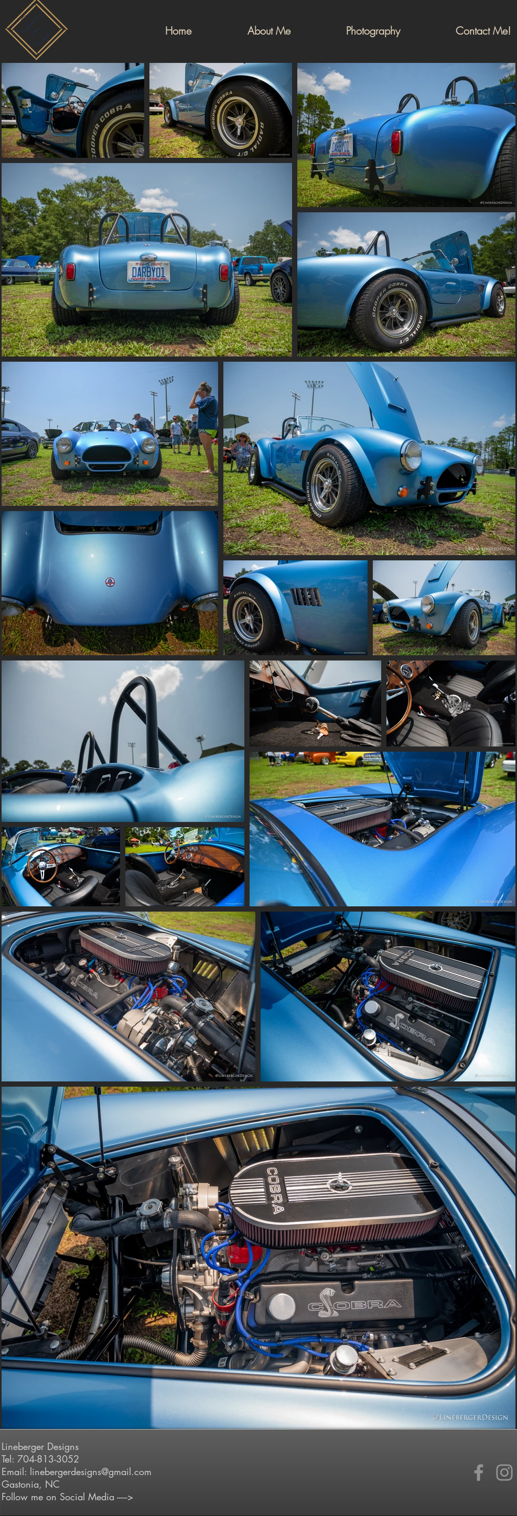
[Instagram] (504, 1472)
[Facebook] (479, 1472)
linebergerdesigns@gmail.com (91, 1471)
